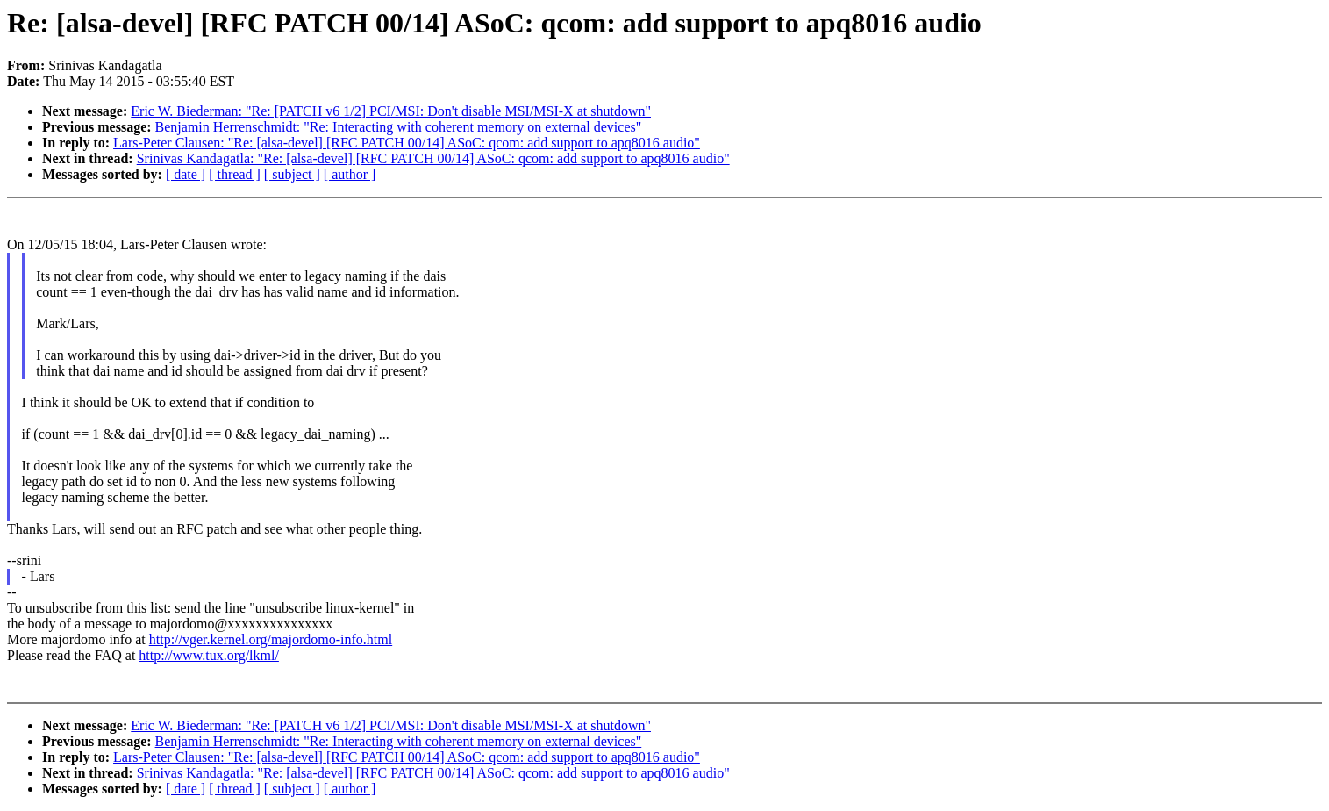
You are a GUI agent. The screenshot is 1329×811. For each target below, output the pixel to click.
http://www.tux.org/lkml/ (209, 655)
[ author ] (350, 174)
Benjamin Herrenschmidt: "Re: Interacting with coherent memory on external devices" (398, 126)
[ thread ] (235, 174)
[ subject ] (292, 174)
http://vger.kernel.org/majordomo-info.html (270, 639)
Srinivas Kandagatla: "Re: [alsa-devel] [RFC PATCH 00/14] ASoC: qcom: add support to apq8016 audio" (433, 158)
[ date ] (185, 174)
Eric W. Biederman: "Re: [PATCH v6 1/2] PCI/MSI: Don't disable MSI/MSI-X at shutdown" (391, 111)
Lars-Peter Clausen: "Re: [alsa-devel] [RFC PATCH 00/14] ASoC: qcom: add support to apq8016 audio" (406, 142)
